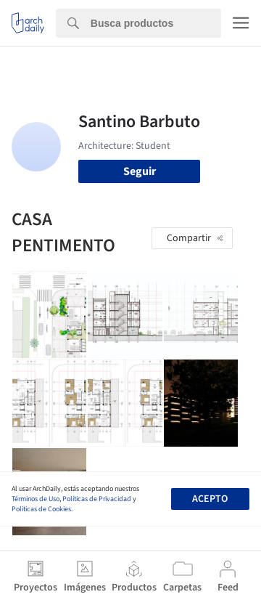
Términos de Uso (35, 499)
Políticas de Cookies (41, 509)
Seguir (139, 171)
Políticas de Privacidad (96, 499)
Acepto (210, 499)
